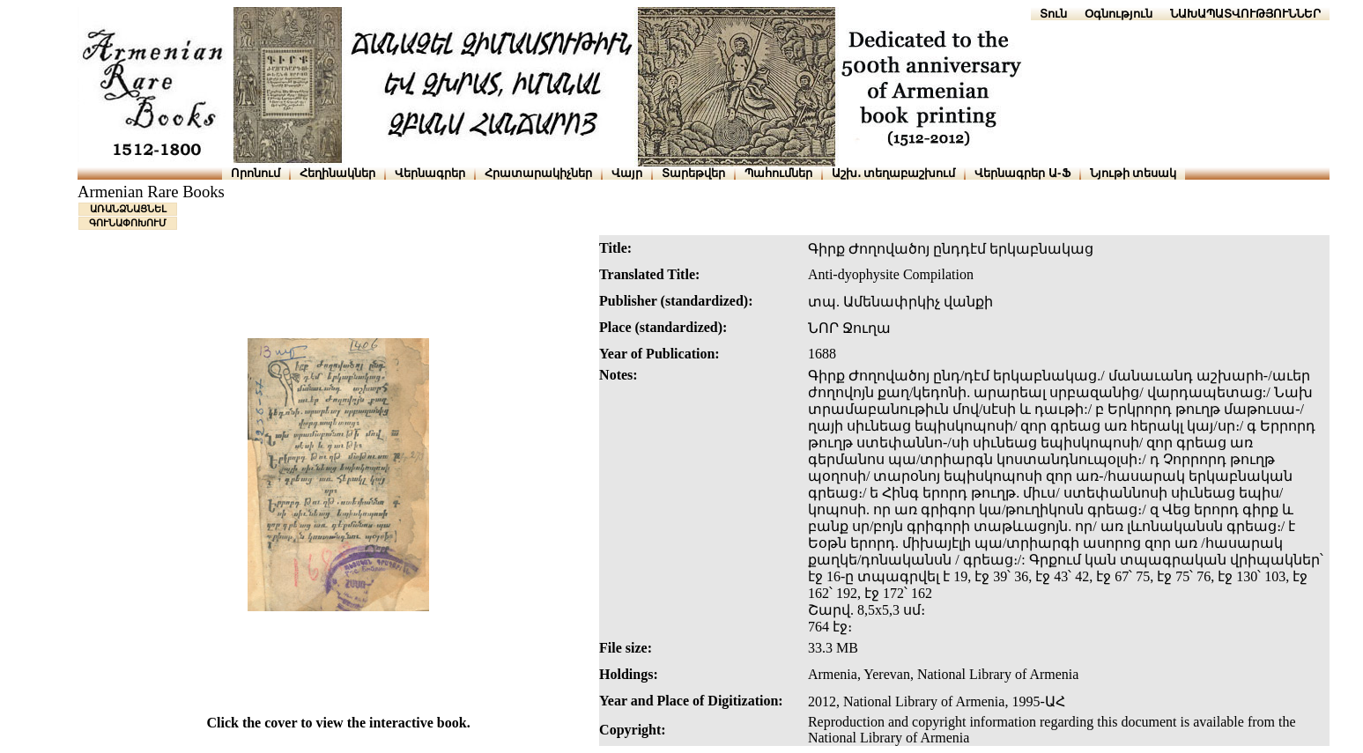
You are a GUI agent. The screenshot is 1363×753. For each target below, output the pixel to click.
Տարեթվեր (693, 173)
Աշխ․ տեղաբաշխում (894, 173)
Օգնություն (1118, 13)
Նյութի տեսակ (1133, 173)
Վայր (626, 173)
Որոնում (255, 173)
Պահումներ (778, 173)
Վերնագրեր (430, 173)
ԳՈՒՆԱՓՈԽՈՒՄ (128, 223)
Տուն (1053, 13)
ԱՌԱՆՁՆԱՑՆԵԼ (128, 208)
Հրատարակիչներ (538, 173)
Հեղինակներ (337, 173)
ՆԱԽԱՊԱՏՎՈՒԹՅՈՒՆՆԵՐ (1245, 13)
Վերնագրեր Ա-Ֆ (1022, 173)
